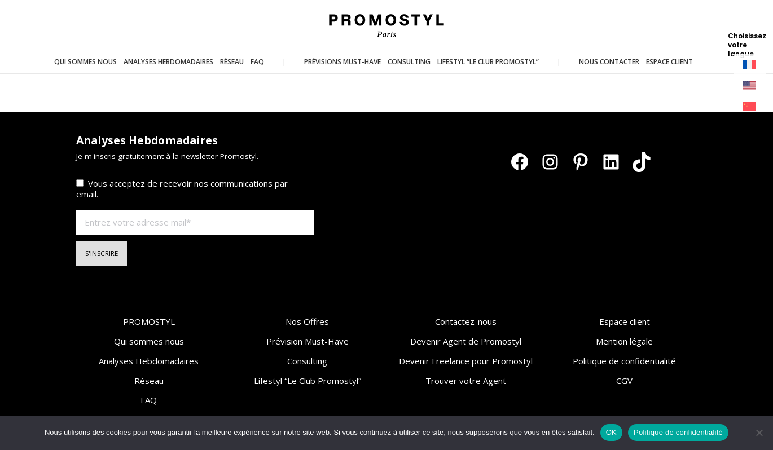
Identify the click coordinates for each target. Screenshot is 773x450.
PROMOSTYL (149, 321)
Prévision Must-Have (307, 341)
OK (611, 432)
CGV (624, 380)
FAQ (148, 399)
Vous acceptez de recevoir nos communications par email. (182, 189)
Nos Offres (307, 321)
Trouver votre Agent (465, 380)
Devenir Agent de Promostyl (465, 341)
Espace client (624, 321)
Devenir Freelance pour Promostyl (466, 361)
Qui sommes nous (149, 341)
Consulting (307, 361)
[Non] (759, 432)
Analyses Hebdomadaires (149, 361)
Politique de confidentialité (624, 361)
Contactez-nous (466, 321)
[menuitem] (750, 65)
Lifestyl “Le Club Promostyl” (307, 380)
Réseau (149, 380)
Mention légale (624, 341)
